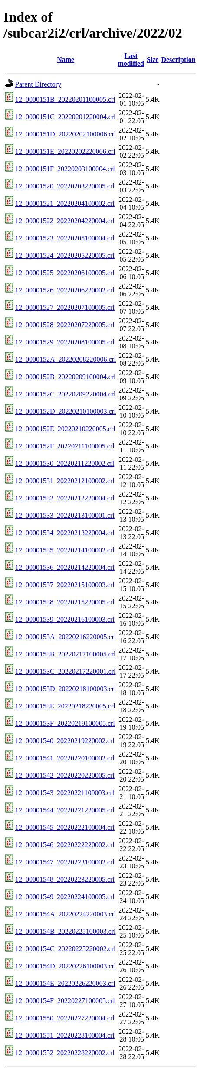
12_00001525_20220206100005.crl (65, 272)
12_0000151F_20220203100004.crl (65, 168)
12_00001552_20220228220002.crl (65, 1052)
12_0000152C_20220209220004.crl (65, 394)
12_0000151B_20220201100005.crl (65, 99)
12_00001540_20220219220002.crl (65, 740)
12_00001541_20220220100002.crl (65, 758)
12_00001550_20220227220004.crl (65, 1018)
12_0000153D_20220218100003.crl (65, 688)
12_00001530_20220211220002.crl (64, 463)
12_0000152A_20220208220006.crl (65, 359)
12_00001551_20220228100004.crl (65, 1035)
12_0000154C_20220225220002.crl (65, 948)
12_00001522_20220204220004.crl (65, 220)
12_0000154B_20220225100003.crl (65, 931)
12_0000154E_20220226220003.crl (65, 983)
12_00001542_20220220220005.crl (65, 775)
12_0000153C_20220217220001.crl (65, 671)
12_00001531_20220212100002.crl (65, 480)
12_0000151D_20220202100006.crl (65, 134)
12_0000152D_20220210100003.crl (65, 411)
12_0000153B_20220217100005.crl (65, 654)
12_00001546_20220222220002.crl (65, 844)
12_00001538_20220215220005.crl (65, 602)
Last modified (131, 59)
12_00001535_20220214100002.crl (65, 550)
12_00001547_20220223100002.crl (65, 862)
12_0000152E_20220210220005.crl (65, 428)
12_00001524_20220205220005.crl (65, 255)
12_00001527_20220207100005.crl (65, 307)
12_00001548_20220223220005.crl (65, 879)
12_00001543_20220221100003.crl (64, 792)
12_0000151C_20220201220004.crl (65, 116)
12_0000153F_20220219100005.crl (65, 723)
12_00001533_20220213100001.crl (65, 515)
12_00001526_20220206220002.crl (65, 290)
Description (178, 59)
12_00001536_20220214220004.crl (65, 567)
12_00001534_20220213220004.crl (65, 532)
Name (65, 59)
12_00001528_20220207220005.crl (65, 324)
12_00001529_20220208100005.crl (65, 342)
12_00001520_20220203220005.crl (65, 186)
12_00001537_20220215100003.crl (65, 584)
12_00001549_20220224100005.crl (65, 896)
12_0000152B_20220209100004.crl (65, 376)
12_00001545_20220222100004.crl (65, 827)
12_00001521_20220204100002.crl (65, 203)
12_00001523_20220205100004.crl (65, 238)
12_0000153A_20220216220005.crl (65, 636)
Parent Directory (38, 84)
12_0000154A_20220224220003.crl (65, 914)
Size (153, 59)
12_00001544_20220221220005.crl (65, 810)
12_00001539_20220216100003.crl (65, 619)
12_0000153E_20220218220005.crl (65, 706)
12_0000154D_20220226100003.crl (65, 966)
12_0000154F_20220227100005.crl (65, 1000)
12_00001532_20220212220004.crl (65, 498)
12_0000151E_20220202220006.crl (65, 151)
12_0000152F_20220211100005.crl (65, 446)
